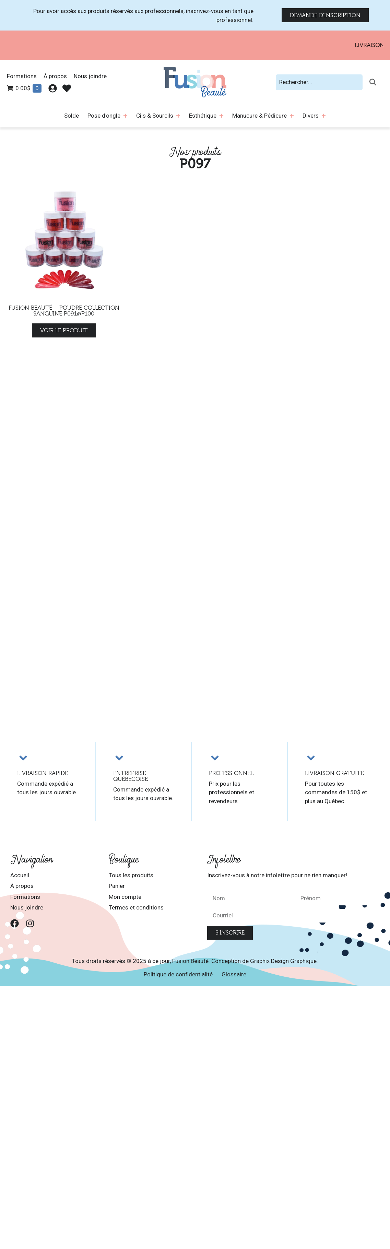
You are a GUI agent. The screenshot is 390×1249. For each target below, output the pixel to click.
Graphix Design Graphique (283, 960)
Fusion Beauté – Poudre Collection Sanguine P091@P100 (64, 311)
